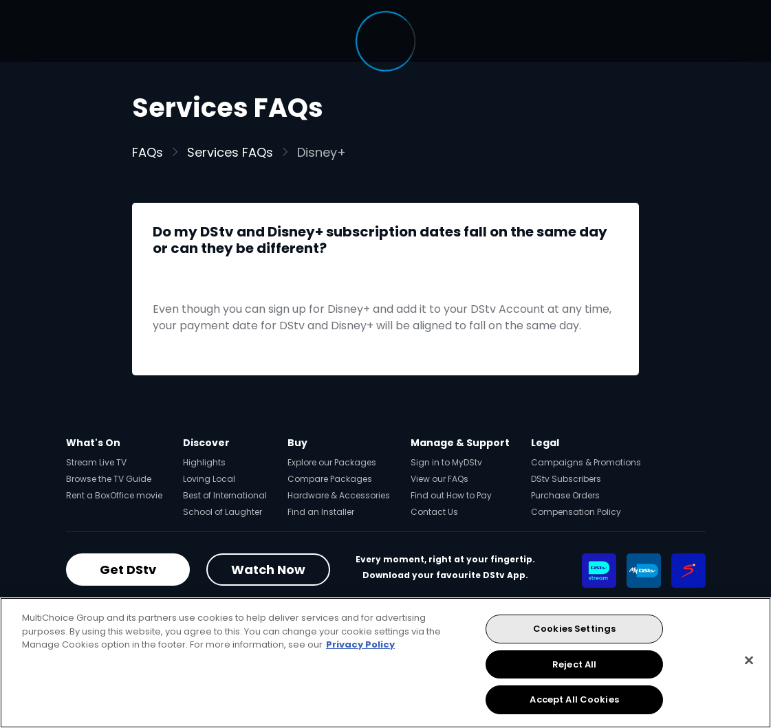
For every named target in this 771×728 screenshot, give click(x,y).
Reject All (574, 664)
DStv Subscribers (566, 479)
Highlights (204, 462)
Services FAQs (230, 152)
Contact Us (434, 512)
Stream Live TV (96, 462)
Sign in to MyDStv (446, 462)
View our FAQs (439, 479)
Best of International (225, 495)
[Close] (749, 661)
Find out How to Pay (451, 495)
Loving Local (209, 479)
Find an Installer (320, 512)
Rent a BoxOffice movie (114, 495)
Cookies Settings (574, 628)
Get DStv (128, 569)
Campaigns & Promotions (586, 462)
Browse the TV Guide (108, 479)
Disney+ (321, 152)
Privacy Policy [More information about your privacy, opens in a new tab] (360, 644)
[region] (385, 662)
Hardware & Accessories (338, 495)
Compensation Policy (576, 512)
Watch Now (268, 569)
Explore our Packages (331, 462)
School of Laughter (222, 512)
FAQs (147, 152)
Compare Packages (329, 479)
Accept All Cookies (574, 699)
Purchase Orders (565, 495)
